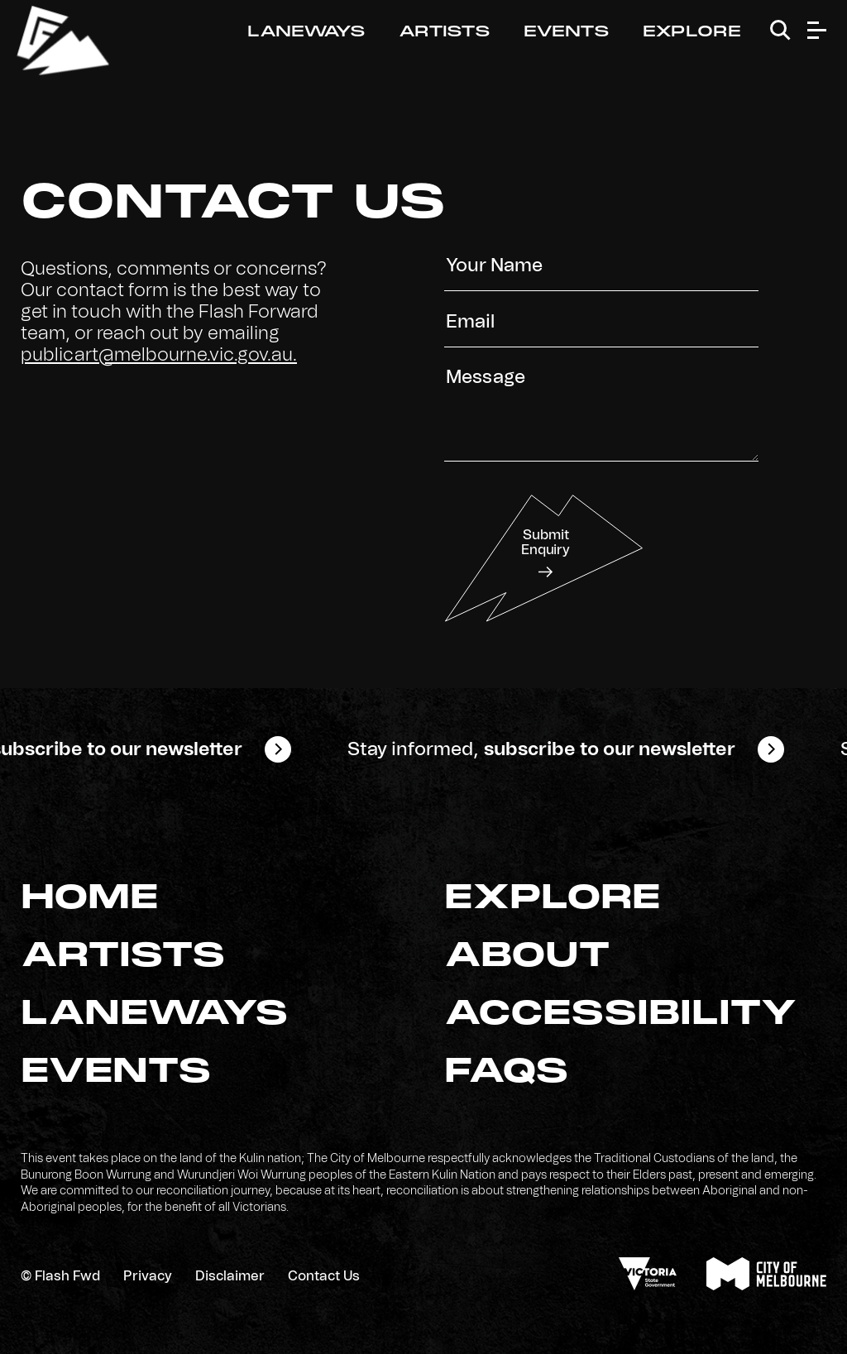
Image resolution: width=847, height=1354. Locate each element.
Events (567, 32)
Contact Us (324, 1276)
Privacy (147, 1276)
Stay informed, (557, 749)
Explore (692, 32)
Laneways (306, 32)
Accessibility (620, 1015)
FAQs (506, 1073)
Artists (444, 32)
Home (90, 899)
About (527, 957)
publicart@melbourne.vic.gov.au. (159, 355)
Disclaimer (230, 1276)
